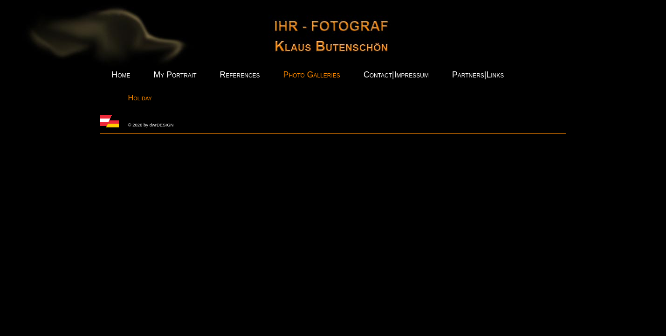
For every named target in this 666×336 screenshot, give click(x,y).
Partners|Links (478, 74)
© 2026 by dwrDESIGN (151, 124)
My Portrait (175, 74)
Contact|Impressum (396, 74)
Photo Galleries (311, 74)
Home (121, 74)
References (240, 74)
